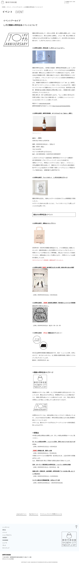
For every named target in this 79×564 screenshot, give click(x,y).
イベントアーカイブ (17, 7)
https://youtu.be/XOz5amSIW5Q (62, 106)
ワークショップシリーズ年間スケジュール (53, 515)
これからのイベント (19, 515)
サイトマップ (6, 548)
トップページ (6, 527)
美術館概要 (5, 540)
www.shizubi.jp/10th (45, 103)
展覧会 (4, 530)
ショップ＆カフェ (7, 535)
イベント (9, 7)
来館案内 (5, 537)
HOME (3, 7)
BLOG (73, 557)
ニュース (5, 543)
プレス (4, 545)
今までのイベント (33, 515)
